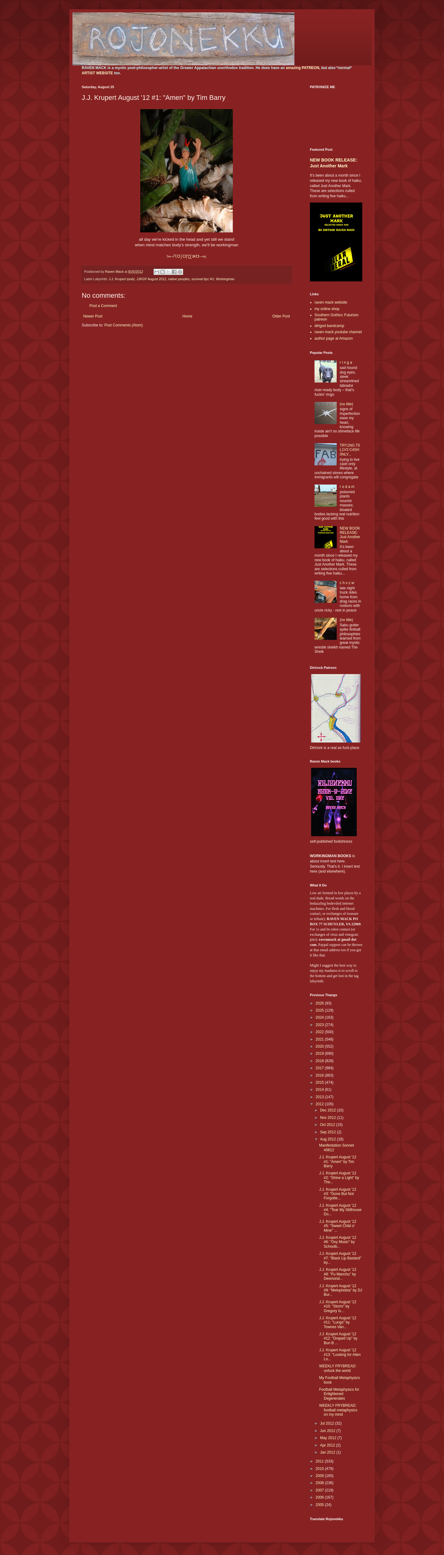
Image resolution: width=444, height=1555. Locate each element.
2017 (320, 1068)
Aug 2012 (328, 1139)
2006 (320, 1497)
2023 (320, 1025)
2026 (320, 1003)
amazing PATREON (302, 68)
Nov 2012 (328, 1117)
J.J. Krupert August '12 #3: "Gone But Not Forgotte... (337, 1194)
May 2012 (328, 1438)
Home (187, 316)
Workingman (225, 279)
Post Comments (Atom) (123, 325)
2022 (320, 1032)
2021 (320, 1039)
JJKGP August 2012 (151, 279)
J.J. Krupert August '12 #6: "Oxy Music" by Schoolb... (337, 1242)
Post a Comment (103, 306)
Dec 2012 (328, 1110)
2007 (320, 1490)
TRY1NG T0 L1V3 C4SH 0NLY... (350, 449)
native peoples (179, 279)
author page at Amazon (333, 338)
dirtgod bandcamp (329, 326)
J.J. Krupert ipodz (122, 279)
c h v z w (347, 583)
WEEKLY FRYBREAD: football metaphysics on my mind (338, 1410)
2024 (320, 1017)
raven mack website (330, 302)
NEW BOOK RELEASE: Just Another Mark (350, 535)
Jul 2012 (327, 1423)
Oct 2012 (328, 1125)
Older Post (281, 316)
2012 (320, 1104)
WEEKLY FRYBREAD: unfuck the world (337, 1368)
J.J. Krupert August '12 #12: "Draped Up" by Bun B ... (338, 1338)
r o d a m (347, 487)
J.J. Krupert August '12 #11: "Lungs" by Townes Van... (337, 1322)
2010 (320, 1469)
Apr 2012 (328, 1445)
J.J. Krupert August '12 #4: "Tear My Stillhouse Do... (340, 1210)
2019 (320, 1053)
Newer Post (92, 316)
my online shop (326, 309)
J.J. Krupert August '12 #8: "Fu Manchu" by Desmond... (337, 1274)
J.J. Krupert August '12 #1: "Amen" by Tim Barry (337, 1161)
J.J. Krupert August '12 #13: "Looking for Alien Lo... (340, 1354)
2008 (320, 1483)
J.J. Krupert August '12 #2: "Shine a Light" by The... (339, 1177)
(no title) (346, 404)
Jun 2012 (328, 1431)
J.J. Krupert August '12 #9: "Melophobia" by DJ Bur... (340, 1290)
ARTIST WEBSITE (97, 73)
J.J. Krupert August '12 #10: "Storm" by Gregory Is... (337, 1306)
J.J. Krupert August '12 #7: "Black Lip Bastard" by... (340, 1258)
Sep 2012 (328, 1132)
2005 (320, 1505)
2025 (320, 1010)
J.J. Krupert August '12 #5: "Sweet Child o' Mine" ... (337, 1226)
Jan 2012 (328, 1452)
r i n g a (346, 362)
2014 (320, 1089)
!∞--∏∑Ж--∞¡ (187, 256)
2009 (320, 1476)
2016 (320, 1075)
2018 (320, 1061)
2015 (320, 1082)
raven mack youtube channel (338, 332)
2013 (320, 1097)
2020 (320, 1046)
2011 (320, 1461)
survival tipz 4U (202, 279)
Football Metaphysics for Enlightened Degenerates (339, 1394)
